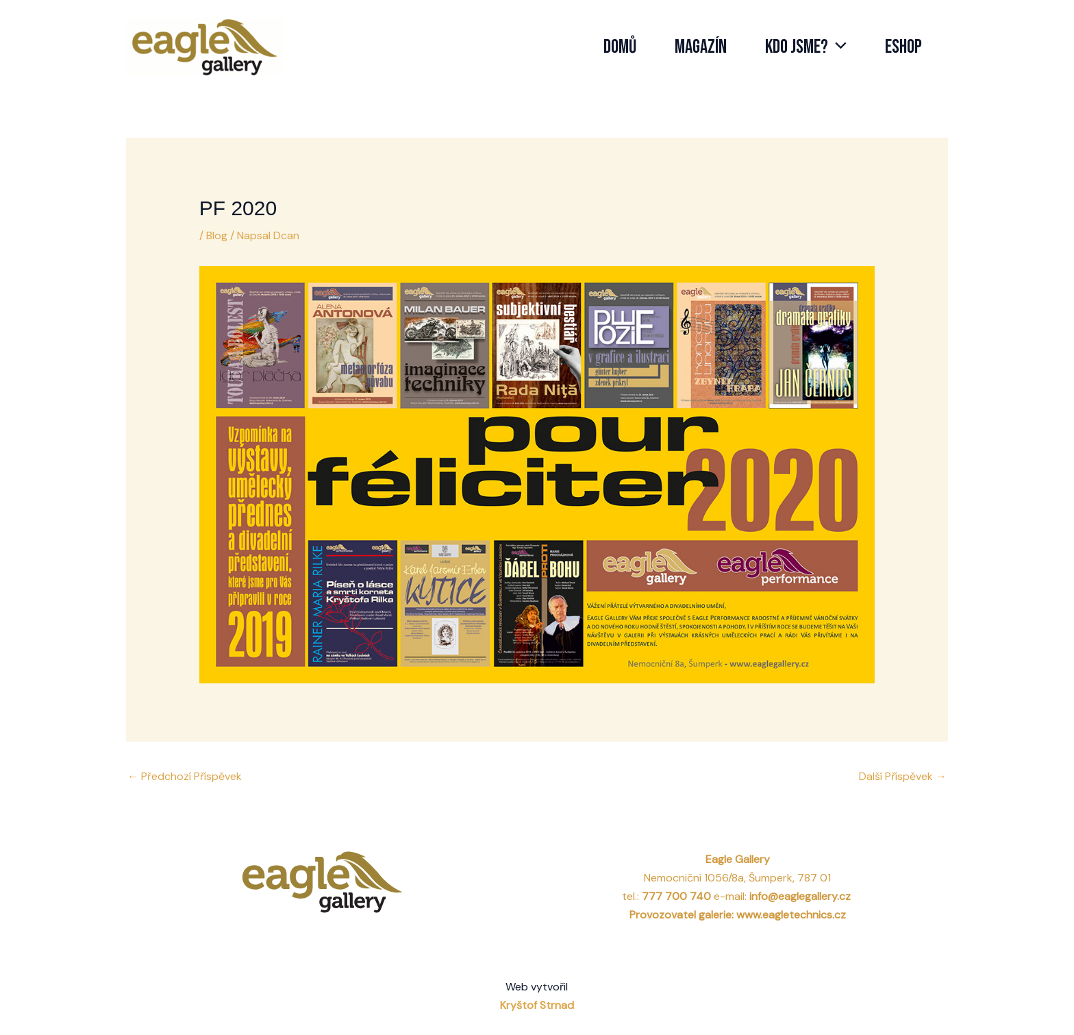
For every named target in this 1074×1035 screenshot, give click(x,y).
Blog (216, 235)
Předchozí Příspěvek (184, 776)
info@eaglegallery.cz (801, 896)
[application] (837, 47)
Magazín (701, 47)
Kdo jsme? (806, 47)
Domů (619, 47)
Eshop (903, 47)
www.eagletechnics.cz (791, 915)
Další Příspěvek (903, 776)
